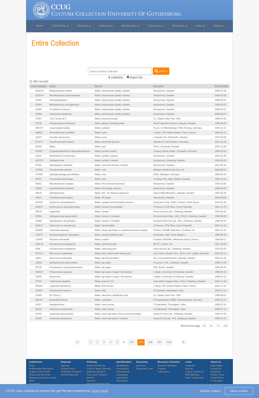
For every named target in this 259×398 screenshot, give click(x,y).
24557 (38, 118)
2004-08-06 (220, 197)
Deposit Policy (68, 368)
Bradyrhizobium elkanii (61, 90)
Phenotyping (122, 368)
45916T (39, 207)
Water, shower (102, 211)
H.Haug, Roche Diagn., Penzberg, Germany (175, 151)
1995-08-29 (220, 267)
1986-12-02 (220, 179)
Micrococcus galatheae (61, 253)
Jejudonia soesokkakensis (62, 202)
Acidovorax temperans (61, 318)
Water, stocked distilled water (109, 235)
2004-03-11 (220, 132)
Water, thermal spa (104, 286)
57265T (39, 151)
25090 (38, 216)
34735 (38, 267)
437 (160, 342)
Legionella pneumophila (61, 314)
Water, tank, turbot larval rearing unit (113, 253)
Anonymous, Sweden (163, 90)
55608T (39, 230)
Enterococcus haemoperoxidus (65, 207)
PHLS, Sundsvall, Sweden (166, 146)
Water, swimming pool (105, 244)
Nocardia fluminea (59, 300)
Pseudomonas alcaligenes (62, 244)
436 (150, 342)
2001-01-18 (220, 258)
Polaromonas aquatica (61, 272)
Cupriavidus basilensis (61, 114)
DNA (31, 381)
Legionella (55, 211)
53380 (38, 188)
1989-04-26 (220, 118)
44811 (38, 258)
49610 (38, 197)
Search (161, 71)
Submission (122, 378)
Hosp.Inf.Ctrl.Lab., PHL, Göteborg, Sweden (174, 318)
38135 (38, 193)
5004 (37, 248)
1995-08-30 (220, 123)
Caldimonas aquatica (60, 281)
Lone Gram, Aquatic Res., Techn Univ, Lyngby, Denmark (181, 253)
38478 (38, 211)
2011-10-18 (220, 142)
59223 (38, 156)
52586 (38, 114)
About (217, 25)
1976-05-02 (220, 248)
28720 (38, 314)
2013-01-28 (220, 202)
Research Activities (167, 365)
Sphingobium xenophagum (63, 221)
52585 (38, 109)
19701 (38, 179)
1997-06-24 (220, 193)
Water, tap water (103, 262)
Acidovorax (55, 276)
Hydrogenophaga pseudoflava (64, 174)
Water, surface (102, 239)
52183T (39, 290)
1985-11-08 (220, 262)
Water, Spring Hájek (104, 225)
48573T (39, 128)
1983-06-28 (220, 174)
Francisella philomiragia (61, 179)
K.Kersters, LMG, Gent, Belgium (169, 235)
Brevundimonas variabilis (62, 132)
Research (178, 25)
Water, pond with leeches (107, 142)
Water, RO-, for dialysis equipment (111, 193)
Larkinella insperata (59, 230)
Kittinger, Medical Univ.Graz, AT (169, 169)
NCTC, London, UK (163, 244)
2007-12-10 (220, 230)
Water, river (100, 169)
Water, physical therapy (106, 118)
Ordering (104, 25)
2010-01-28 (220, 156)
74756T (39, 169)
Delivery (91, 378)
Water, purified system (106, 151)
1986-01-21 (220, 318)
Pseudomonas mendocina (62, 123)
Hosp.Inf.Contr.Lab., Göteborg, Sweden (172, 211)
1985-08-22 (220, 295)
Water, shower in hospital (107, 216)
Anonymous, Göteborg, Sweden (169, 160)
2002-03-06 (220, 183)
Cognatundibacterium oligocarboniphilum (70, 151)
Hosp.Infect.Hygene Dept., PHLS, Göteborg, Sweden (179, 281)
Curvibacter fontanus (60, 109)
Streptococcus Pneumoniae (42, 378)
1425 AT (39, 244)
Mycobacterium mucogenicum (64, 104)
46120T (39, 300)
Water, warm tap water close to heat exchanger (118, 314)
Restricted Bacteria (96, 372)
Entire (32, 365)
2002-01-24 (220, 300)
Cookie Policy (217, 378)
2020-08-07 (220, 169)
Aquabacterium (57, 304)
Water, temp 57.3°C (104, 281)
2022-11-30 (220, 281)
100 (225, 325)
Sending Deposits (69, 375)
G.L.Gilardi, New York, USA (166, 118)
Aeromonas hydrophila (61, 258)
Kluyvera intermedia (59, 239)
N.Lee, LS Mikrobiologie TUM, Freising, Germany (177, 128)
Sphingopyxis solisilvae (61, 165)
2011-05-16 (220, 165)
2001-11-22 (220, 207)
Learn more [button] (100, 391)
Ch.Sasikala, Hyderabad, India (168, 290)
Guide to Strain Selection (99, 368)
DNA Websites (192, 375)
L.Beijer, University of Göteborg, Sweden (173, 272)
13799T (39, 174)
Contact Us (215, 368)
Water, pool (100, 146)
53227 (38, 304)
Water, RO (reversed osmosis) (110, 183)
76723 (38, 281)
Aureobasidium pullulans (62, 188)
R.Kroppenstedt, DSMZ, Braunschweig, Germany (177, 300)
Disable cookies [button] (210, 391)
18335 (38, 318)
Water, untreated (103, 300)
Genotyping (122, 375)
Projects (162, 368)
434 (132, 342)
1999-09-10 (220, 160)
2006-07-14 (220, 304)
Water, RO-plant (102, 197)
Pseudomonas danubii (61, 169)
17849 (38, 295)
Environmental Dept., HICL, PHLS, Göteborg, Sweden (180, 216)
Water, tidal (100, 290)
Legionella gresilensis (60, 286)
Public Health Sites (194, 378)
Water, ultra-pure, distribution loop (111, 295)
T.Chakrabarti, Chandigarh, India (169, 304)
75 (218, 325)
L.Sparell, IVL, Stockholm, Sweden (170, 137)
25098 (38, 221)
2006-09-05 (220, 188)
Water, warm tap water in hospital (111, 318)
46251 (38, 183)
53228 (38, 309)
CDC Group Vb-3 (58, 118)
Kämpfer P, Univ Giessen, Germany (170, 142)
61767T (39, 142)
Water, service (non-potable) (109, 207)
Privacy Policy (217, 375)
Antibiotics (190, 365)
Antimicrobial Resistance (41, 368)
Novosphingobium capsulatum (64, 235)
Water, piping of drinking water (110, 123)
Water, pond (101, 132)
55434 (38, 146)
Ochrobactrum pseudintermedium (66, 267)
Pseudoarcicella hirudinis (62, 142)
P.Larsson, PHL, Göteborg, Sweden (170, 262)
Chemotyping (123, 372)
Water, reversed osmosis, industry (111, 165)
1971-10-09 (220, 244)
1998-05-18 (220, 272)
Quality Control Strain (39, 372)
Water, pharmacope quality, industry (112, 90)
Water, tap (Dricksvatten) (107, 258)
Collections (59, 25)
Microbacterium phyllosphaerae (65, 95)
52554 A (39, 95)
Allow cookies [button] (239, 391)
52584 (38, 104)
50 (211, 325)
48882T (39, 132)
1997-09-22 (220, 211)
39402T (39, 272)
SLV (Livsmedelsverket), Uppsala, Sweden (174, 258)
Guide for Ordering (96, 365)
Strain (53, 86)
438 (169, 342)
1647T (38, 137)
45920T (39, 286)
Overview (140, 365)
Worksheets (122, 381)
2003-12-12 (220, 128)
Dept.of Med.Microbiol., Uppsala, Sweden (173, 193)
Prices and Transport (97, 375)
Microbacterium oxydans (62, 183)
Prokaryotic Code (144, 368)
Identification (129, 25)
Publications (164, 372)
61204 (38, 165)
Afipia (52, 146)
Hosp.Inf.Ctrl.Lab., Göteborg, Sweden (171, 248)
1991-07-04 (220, 314)
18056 (38, 262)
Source (98, 86)
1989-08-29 (220, 221)
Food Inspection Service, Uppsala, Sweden (174, 123)
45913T (39, 225)
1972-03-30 (220, 137)
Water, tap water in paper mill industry (113, 272)
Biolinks (189, 368)
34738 (38, 123)
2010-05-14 (220, 253)
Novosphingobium (58, 100)
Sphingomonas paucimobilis (63, 216)
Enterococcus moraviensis (62, 225)
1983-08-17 (220, 239)
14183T (39, 239)
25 (204, 325)
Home (40, 25)
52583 (38, 100)
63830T (39, 202)
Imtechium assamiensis (61, 309)
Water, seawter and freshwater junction (114, 202)
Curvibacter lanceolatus (61, 197)
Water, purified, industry (106, 156)
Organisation (216, 365)
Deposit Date (221, 86)
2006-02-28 (220, 90)
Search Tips (135, 77)
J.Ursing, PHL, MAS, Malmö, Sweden (171, 179)
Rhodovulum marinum (60, 290)
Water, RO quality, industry (108, 188)
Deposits (82, 25)
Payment (91, 381)
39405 (38, 276)
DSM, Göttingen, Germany (166, 174)
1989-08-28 (220, 216)
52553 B (39, 90)
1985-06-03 (220, 235)
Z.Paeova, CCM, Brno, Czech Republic (172, 207)
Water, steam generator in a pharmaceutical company (121, 230)
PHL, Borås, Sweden (163, 267)
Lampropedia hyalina (60, 128)
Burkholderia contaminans (62, 156)
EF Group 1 (55, 295)
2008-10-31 (220, 151)
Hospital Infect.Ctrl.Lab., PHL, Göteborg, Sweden (177, 221)
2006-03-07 (220, 100)
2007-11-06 (220, 146)
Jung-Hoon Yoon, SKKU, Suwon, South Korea (176, 202)
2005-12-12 (220, 290)
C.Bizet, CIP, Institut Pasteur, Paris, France (174, 132)
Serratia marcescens (60, 137)
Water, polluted (102, 128)
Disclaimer (215, 372)
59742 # (39, 253)
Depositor (158, 86)
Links (199, 25)
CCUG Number (39, 86)
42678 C (39, 160)
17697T (39, 235)
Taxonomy (154, 25)
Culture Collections (194, 372)
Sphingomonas (57, 160)
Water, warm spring (104, 304)
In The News (216, 381)
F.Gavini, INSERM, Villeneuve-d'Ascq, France (175, 239)
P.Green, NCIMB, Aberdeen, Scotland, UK (174, 230)
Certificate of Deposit (71, 372)
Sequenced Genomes (40, 375)
